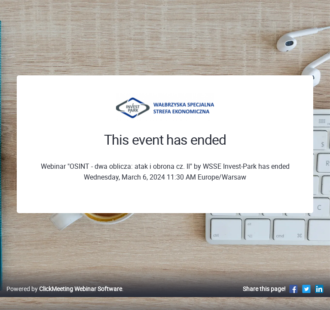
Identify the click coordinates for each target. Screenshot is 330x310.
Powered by (64, 289)
